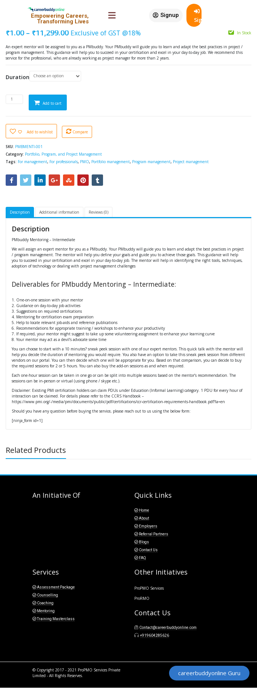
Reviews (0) (98, 212)
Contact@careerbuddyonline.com (168, 627)
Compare (80, 132)
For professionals (63, 161)
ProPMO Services (149, 588)
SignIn (198, 15)
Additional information (59, 212)
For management (32, 161)
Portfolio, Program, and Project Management (63, 154)
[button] (166, 15)
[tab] (20, 213)
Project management (191, 161)
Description (20, 212)
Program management (151, 161)
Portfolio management (110, 161)
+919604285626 (154, 635)
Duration (17, 77)
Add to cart (52, 103)
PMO (84, 161)
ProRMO (141, 598)
